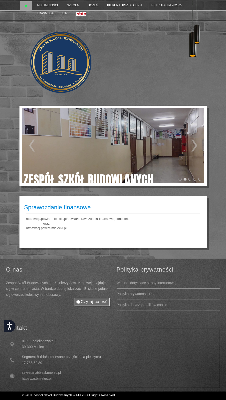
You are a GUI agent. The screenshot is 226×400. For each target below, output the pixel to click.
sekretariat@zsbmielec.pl (41, 373)
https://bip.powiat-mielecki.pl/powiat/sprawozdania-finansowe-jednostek (77, 219)
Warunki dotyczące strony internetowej (146, 283)
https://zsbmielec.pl (36, 379)
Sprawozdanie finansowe (57, 207)
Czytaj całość (94, 302)
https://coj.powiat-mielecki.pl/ (46, 228)
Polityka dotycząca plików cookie (142, 305)
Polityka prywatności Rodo (137, 294)
